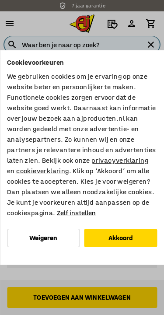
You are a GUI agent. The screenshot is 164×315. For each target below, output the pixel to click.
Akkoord (120, 238)
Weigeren (43, 238)
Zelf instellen (76, 213)
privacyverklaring (119, 160)
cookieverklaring (42, 171)
